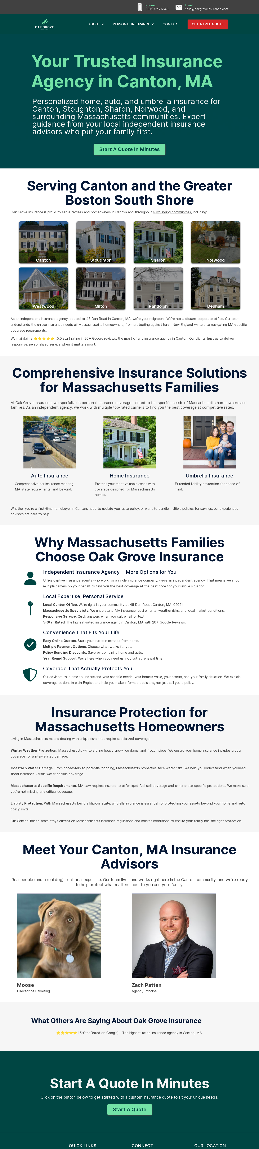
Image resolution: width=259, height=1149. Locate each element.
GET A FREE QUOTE (208, 24)
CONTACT (171, 24)
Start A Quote (129, 1109)
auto (138, 652)
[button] (96, 24)
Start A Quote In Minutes (129, 149)
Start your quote (91, 641)
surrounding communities (172, 212)
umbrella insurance (126, 803)
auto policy (130, 508)
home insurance (205, 750)
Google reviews (104, 338)
